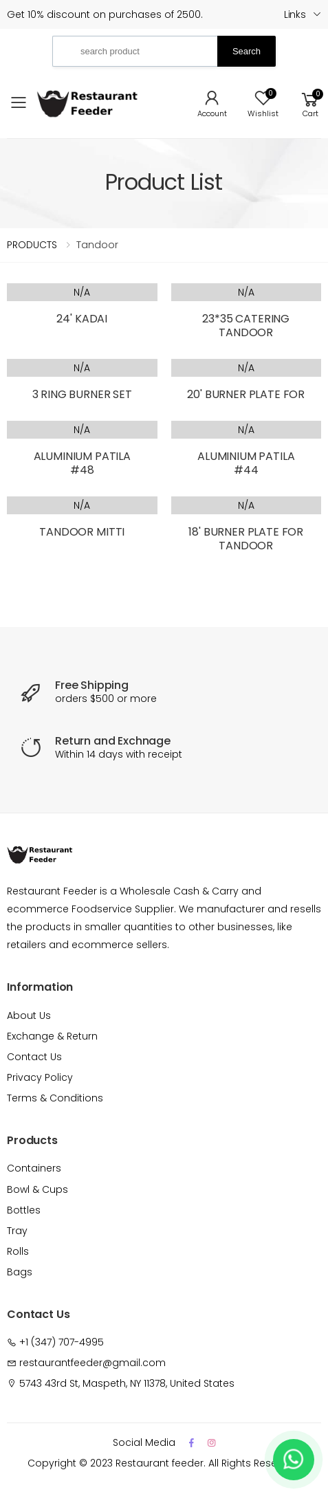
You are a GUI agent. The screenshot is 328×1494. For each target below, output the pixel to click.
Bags (19, 1272)
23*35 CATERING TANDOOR (245, 325)
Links (295, 14)
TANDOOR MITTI (81, 532)
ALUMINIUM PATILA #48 (82, 463)
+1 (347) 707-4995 (61, 1342)
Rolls (18, 1251)
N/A (82, 292)
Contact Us (34, 1057)
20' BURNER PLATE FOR (246, 394)
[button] (310, 102)
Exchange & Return (52, 1036)
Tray (17, 1231)
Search (246, 51)
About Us (29, 1015)
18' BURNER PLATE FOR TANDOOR (245, 538)
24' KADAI (81, 319)
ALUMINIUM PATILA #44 (245, 463)
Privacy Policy (40, 1077)
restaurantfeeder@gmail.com (92, 1363)
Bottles (24, 1210)
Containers (34, 1168)
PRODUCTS (32, 245)
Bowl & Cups (37, 1189)
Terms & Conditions (55, 1098)
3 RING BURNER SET (82, 394)
